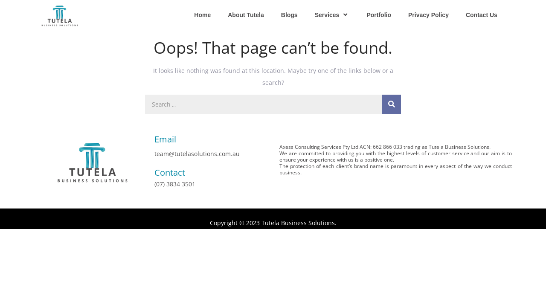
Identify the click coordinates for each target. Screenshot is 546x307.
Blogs (289, 15)
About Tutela (246, 15)
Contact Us (481, 15)
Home (202, 15)
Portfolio (378, 15)
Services (332, 15)
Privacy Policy (428, 15)
